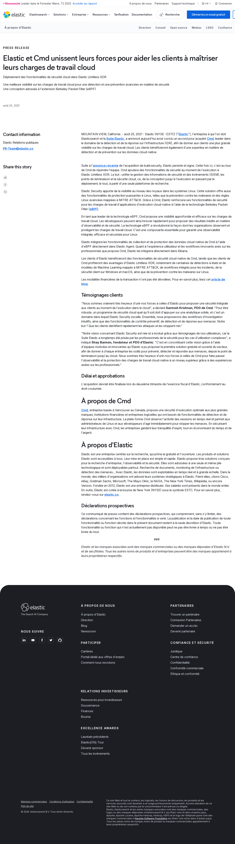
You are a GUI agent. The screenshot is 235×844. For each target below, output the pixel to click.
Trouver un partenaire (184, 614)
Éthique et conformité (184, 674)
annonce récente (105, 165)
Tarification (121, 14)
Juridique (176, 651)
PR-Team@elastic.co (18, 148)
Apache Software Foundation (151, 818)
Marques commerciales (34, 801)
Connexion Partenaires (185, 620)
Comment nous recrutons (98, 662)
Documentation (142, 14)
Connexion (223, 3)
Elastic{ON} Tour (92, 742)
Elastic (183, 134)
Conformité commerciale (187, 668)
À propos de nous (140, 3)
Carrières (87, 651)
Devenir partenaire (182, 631)
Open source (178, 27)
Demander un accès (184, 626)
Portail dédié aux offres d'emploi (102, 657)
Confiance (225, 27)
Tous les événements (95, 753)
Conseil (160, 27)
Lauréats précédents (95, 737)
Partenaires (162, 3)
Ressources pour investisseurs (101, 700)
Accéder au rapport (85, 3)
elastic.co (111, 494)
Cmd (210, 138)
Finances (87, 711)
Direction (145, 27)
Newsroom (88, 631)
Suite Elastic (115, 138)
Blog (84, 626)
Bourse (86, 717)
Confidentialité (180, 662)
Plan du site (27, 806)
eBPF (93, 209)
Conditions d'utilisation (61, 801)
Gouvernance (90, 705)
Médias (196, 27)
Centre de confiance (184, 657)
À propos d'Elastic (17, 27)
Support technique (183, 3)
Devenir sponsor (92, 748)
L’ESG (209, 27)
